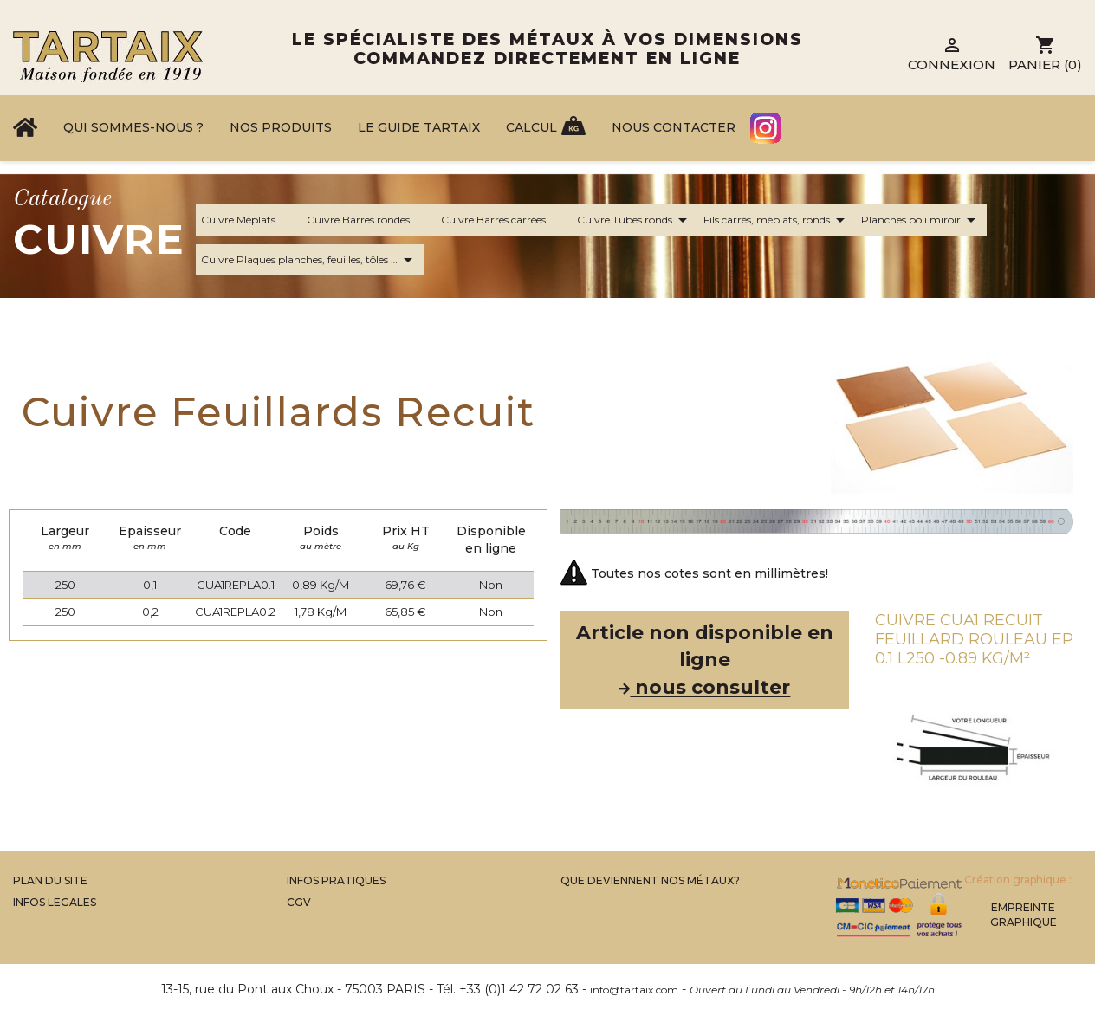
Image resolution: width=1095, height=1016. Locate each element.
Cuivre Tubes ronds (635, 220)
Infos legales (54, 902)
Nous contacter (673, 127)
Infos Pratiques (336, 880)
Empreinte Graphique (1023, 915)
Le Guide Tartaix (419, 127)
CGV (299, 902)
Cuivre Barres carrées (504, 220)
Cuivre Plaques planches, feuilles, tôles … (309, 259)
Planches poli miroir (921, 220)
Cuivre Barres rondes (369, 220)
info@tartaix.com (634, 989)
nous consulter (704, 687)
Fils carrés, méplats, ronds (777, 220)
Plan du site (50, 880)
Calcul (531, 127)
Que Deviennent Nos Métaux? (650, 880)
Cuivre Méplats (248, 220)
